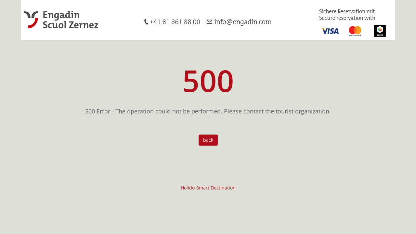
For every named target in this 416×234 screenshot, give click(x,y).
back (208, 140)
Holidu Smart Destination (208, 188)
